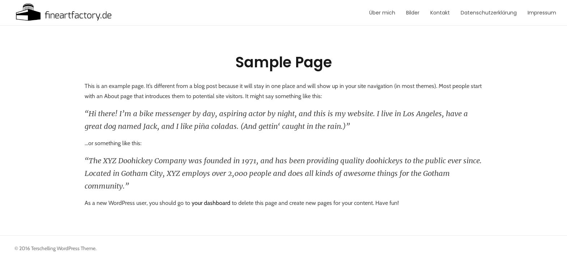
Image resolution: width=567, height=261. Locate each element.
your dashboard (211, 202)
